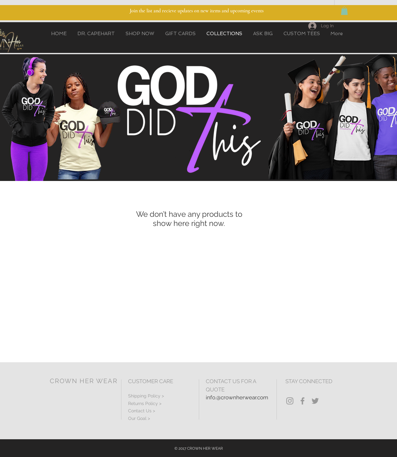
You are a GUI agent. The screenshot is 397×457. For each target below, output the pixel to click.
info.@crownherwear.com (237, 397)
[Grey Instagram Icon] (290, 401)
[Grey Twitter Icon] (315, 401)
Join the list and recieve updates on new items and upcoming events (197, 11)
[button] (344, 11)
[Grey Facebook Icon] (302, 401)
